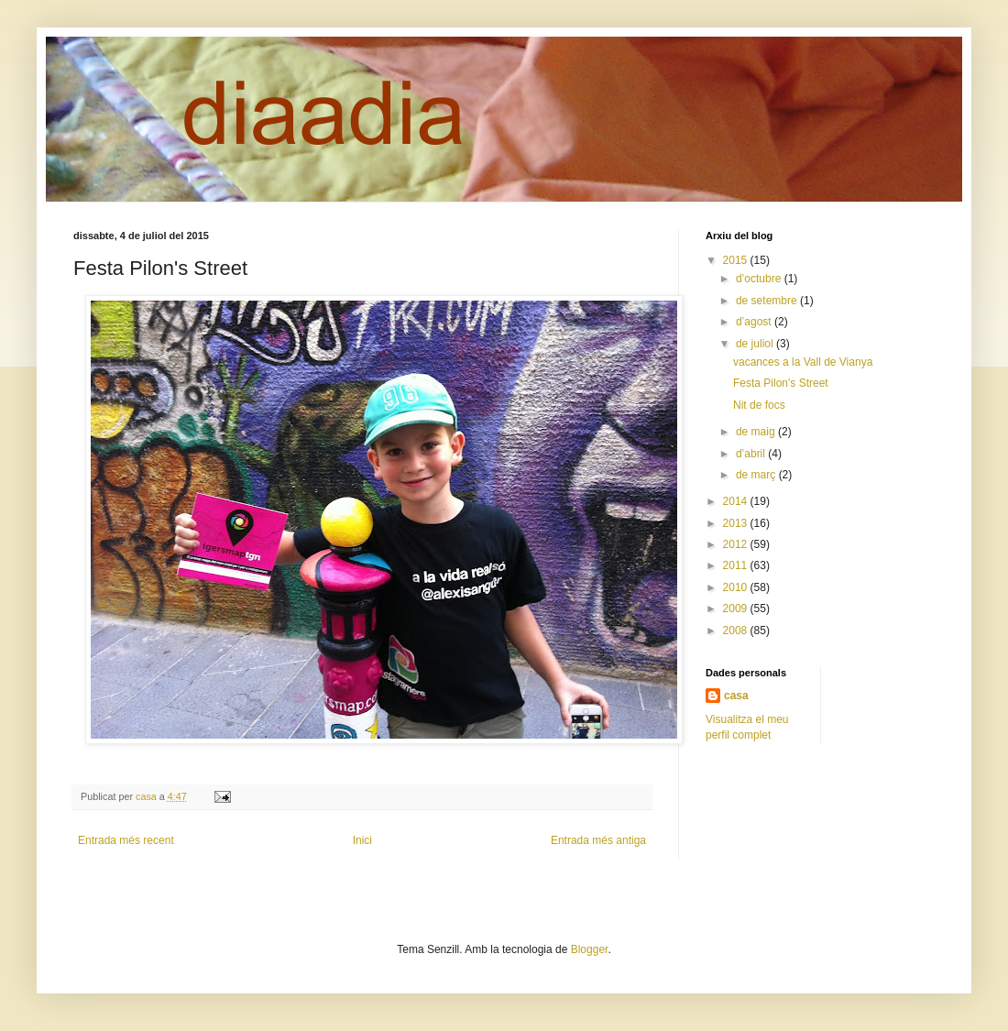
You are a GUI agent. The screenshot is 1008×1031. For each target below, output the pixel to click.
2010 (737, 587)
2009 (737, 608)
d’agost (755, 321)
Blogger (589, 949)
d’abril (752, 453)
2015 (737, 260)
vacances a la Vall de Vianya (802, 362)
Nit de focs (759, 405)
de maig (757, 431)
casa (736, 695)
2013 (737, 523)
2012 (737, 544)
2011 (737, 565)
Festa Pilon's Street (780, 383)
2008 (737, 630)
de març (757, 474)
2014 (737, 501)
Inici (362, 840)
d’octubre (760, 278)
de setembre (768, 300)
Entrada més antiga (598, 840)
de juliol (756, 343)
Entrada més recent (126, 840)
